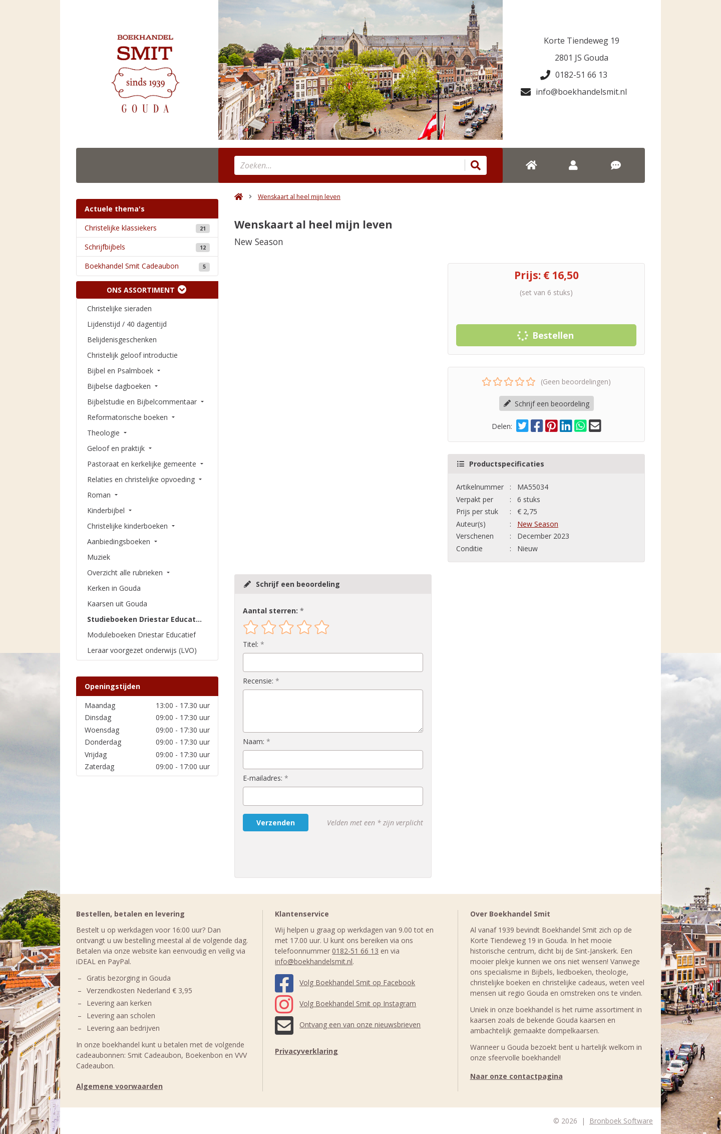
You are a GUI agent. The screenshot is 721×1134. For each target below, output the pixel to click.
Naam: (253, 741)
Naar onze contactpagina (516, 1076)
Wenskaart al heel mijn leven (299, 196)
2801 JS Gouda (581, 57)
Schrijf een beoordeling (546, 403)
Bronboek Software (621, 1120)
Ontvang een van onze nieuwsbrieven (348, 1024)
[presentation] (307, 854)
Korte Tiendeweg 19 (581, 40)
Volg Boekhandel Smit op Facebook (345, 982)
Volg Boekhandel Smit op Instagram (345, 1003)
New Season (537, 524)
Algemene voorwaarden (119, 1086)
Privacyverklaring (306, 1051)
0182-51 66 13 (573, 74)
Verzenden (275, 822)
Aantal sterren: (270, 610)
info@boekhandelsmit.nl (574, 91)
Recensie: (258, 681)
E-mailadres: (262, 778)
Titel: (250, 644)
